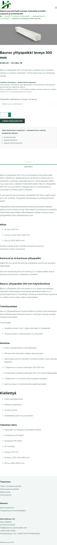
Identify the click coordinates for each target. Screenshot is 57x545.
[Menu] (56, 8)
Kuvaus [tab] (29, 162)
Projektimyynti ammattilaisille (13, 511)
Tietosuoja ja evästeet (9, 489)
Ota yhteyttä (5, 495)
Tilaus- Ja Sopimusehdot (10, 486)
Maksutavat (5, 492)
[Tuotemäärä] (5, 115)
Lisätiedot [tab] (28, 167)
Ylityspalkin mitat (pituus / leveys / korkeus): (18, 99)
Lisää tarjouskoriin (12, 120)
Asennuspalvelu (7, 508)
